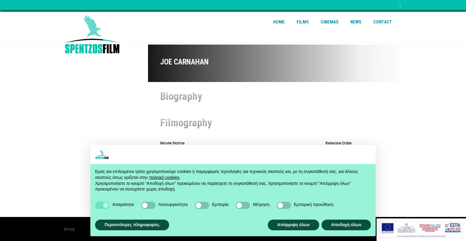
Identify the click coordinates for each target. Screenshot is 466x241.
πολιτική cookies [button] (164, 177)
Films (303, 22)
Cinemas (330, 22)
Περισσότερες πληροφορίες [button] (132, 224)
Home (279, 22)
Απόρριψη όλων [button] (293, 224)
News (355, 22)
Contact (382, 22)
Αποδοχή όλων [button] (346, 224)
